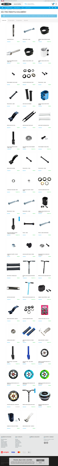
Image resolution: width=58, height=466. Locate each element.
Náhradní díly (9, 9)
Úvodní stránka (3, 9)
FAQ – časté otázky (18, 442)
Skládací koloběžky (4, 443)
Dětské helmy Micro (4, 445)
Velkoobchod (17, 440)
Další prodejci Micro (18, 445)
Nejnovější (26, 20)
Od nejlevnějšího (11, 20)
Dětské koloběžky (4, 442)
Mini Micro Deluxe (4, 439)
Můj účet (16, 439)
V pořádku (40, 460)
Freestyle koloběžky (4, 444)
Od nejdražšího (19, 20)
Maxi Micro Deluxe (4, 441)
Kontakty (16, 447)
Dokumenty (17, 444)
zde (33, 463)
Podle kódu (4, 20)
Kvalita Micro (17, 443)
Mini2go (2, 440)
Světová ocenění (18, 441)
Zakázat (40, 462)
